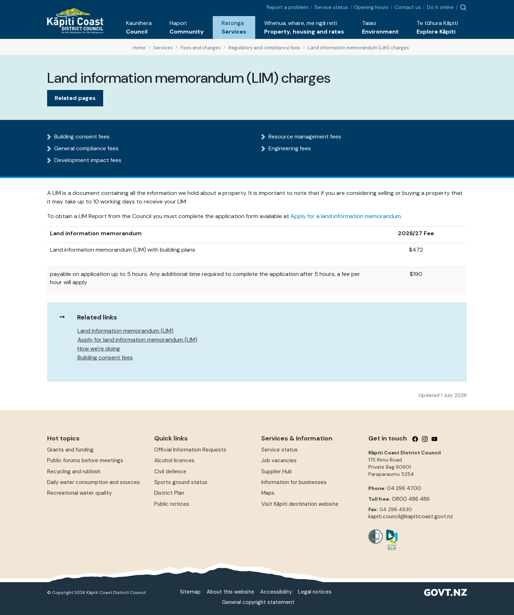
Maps (267, 492)
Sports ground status (180, 482)
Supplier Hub (276, 471)
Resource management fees (304, 136)
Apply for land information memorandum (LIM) (137, 339)
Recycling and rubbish (73, 471)
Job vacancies (279, 460)
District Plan (169, 492)
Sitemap (190, 591)
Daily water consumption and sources (93, 482)
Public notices (171, 504)
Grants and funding (70, 449)
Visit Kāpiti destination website (299, 504)
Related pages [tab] (75, 98)
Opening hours (371, 7)
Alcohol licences (174, 460)
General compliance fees (86, 148)
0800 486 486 (411, 499)
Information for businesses (294, 482)
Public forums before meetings (85, 460)
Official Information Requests (190, 449)
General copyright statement (258, 602)
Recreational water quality (79, 492)
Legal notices (315, 591)
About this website (230, 591)
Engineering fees (289, 148)
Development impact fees (87, 160)
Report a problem (287, 7)
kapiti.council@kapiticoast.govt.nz (410, 516)
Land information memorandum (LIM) (125, 330)
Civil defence (170, 471)
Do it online (440, 7)
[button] (139, 27)
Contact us (407, 7)
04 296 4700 (404, 488)
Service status (331, 7)
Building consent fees (82, 136)
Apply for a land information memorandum (346, 216)
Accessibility (276, 591)
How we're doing (98, 348)
